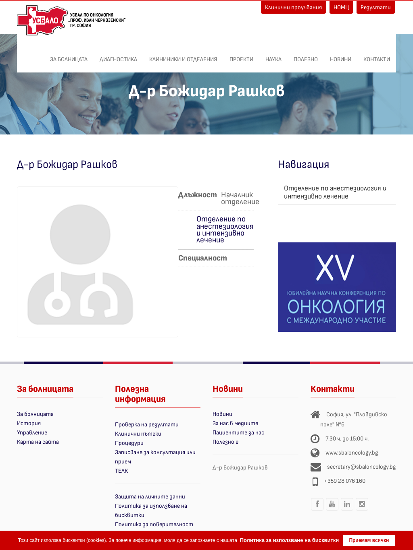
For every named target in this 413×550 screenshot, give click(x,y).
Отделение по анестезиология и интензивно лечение (225, 229)
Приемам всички (369, 540)
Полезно (306, 55)
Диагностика (118, 55)
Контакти (376, 55)
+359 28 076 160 (344, 481)
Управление (32, 432)
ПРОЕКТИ (241, 55)
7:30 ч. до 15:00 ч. (347, 438)
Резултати (376, 7)
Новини (340, 55)
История (29, 423)
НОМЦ (341, 7)
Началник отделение (240, 198)
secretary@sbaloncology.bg (361, 467)
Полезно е (225, 442)
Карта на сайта (38, 442)
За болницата (69, 55)
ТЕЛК (121, 471)
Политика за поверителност (154, 524)
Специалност (202, 257)
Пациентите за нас (238, 432)
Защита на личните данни (150, 496)
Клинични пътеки (138, 434)
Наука (273, 55)
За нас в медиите (235, 423)
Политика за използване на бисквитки (289, 540)
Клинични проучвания (293, 7)
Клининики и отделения (183, 55)
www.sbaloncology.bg (351, 453)
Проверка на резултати (147, 424)
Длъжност (197, 195)
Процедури (129, 443)
